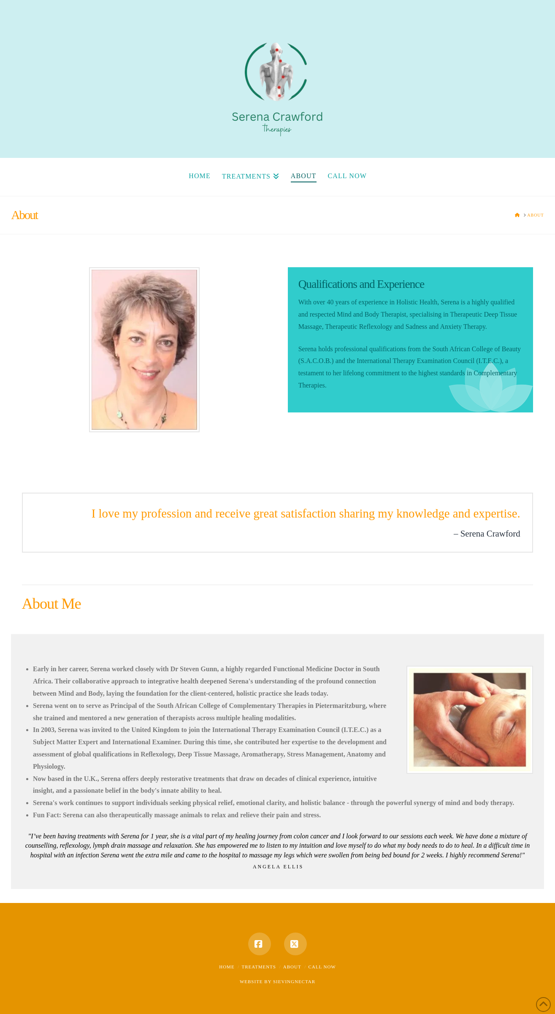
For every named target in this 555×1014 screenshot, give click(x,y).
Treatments (258, 966)
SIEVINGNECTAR (294, 981)
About (292, 966)
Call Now (322, 966)
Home (226, 966)
